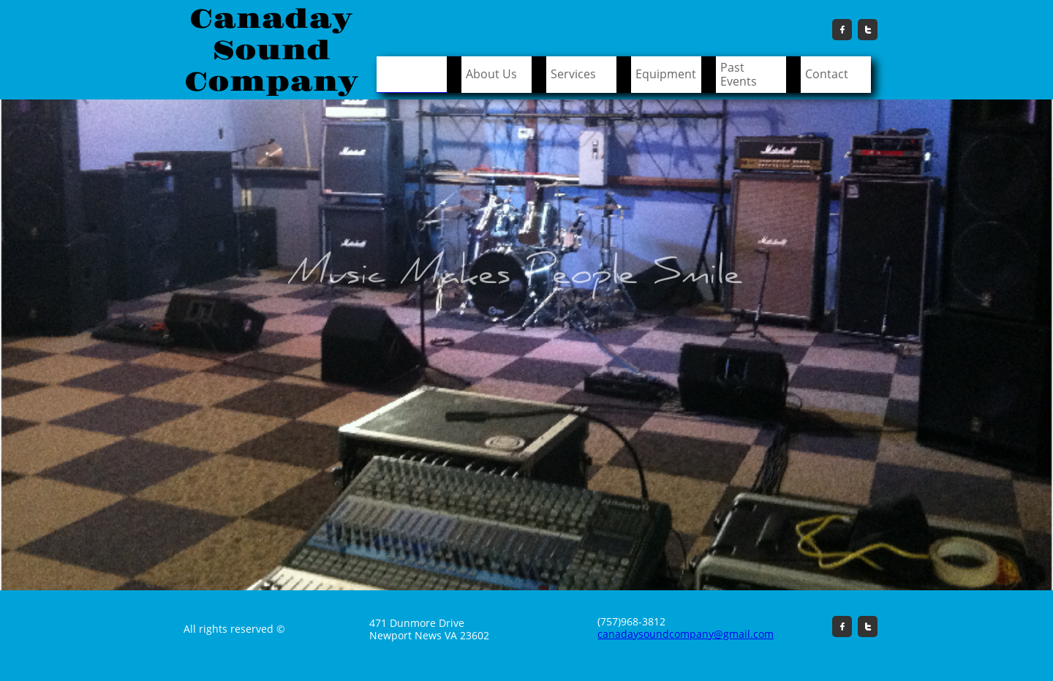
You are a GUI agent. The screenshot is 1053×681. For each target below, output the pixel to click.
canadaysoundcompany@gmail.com (685, 634)
